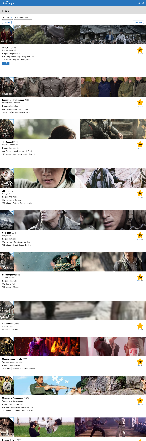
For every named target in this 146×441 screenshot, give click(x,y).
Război (6, 18)
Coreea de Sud (22, 18)
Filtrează (7, 22)
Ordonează (138, 22)
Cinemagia (8, 3)
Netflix (6, 63)
